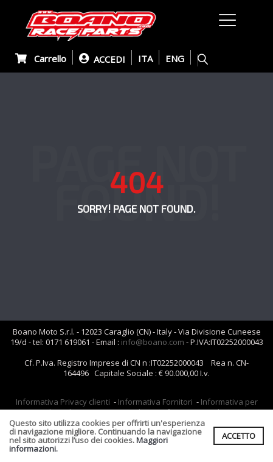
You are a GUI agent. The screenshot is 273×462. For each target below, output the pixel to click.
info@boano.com (152, 341)
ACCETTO (238, 435)
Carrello (40, 58)
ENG (174, 58)
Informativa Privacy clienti (63, 401)
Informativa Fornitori (155, 401)
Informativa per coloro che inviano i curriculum (149, 407)
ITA (145, 58)
